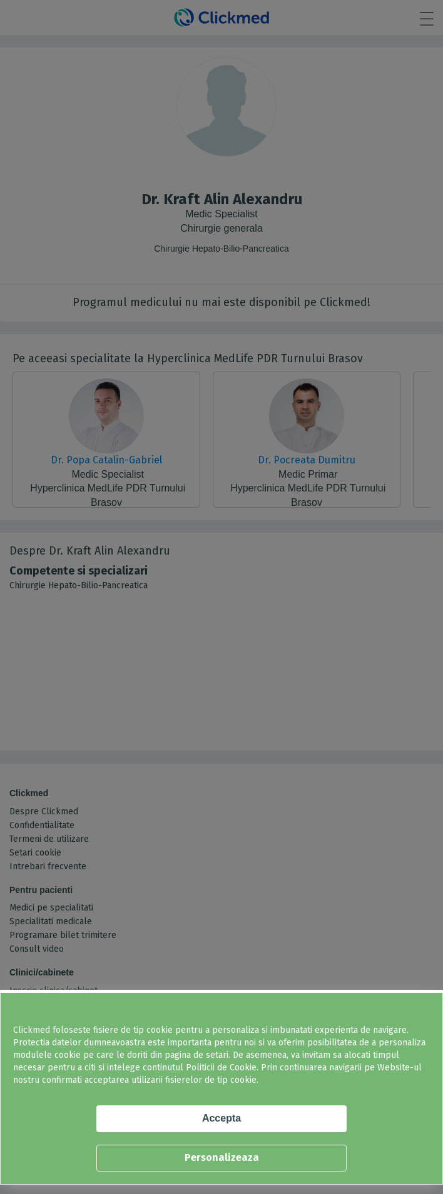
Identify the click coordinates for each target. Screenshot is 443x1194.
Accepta (221, 1118)
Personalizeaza (222, 1157)
